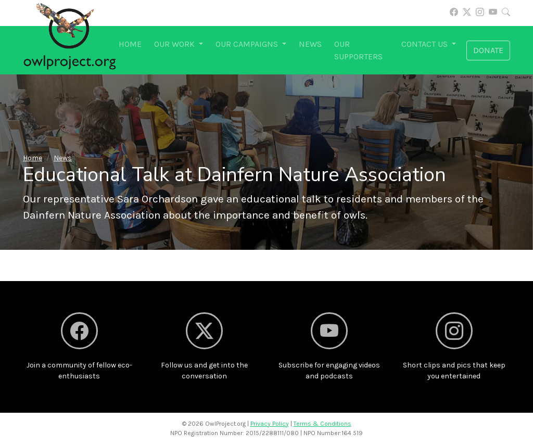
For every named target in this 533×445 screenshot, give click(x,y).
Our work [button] (175, 44)
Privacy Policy (269, 423)
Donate (488, 50)
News (310, 44)
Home (130, 44)
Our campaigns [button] (247, 44)
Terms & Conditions (322, 423)
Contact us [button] (425, 44)
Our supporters (358, 50)
